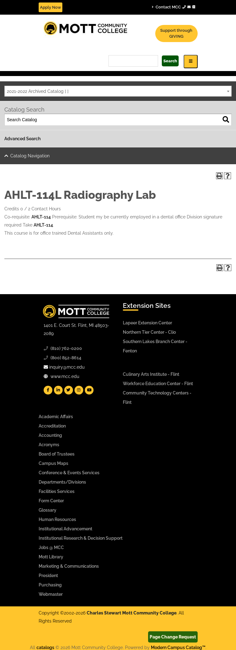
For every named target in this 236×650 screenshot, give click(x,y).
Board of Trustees (57, 454)
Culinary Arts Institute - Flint (151, 374)
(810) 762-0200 (66, 348)
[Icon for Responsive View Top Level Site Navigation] (191, 61)
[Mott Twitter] (68, 390)
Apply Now (50, 7)
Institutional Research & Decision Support (81, 538)
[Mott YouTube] (89, 390)
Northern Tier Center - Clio (149, 332)
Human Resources (57, 519)
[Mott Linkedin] (58, 390)
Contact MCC (173, 7)
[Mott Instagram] (79, 390)
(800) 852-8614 (66, 357)
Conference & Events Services (69, 472)
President (48, 575)
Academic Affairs (56, 416)
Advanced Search (22, 138)
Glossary (47, 510)
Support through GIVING (176, 33)
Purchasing (50, 584)
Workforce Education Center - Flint (158, 383)
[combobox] (118, 91)
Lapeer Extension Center (147, 322)
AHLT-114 (41, 216)
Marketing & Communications (69, 566)
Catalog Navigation (30, 155)
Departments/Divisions (62, 482)
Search (170, 61)
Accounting (50, 435)
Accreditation (52, 425)
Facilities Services (57, 491)
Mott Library (51, 556)
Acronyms (49, 444)
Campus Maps (53, 463)
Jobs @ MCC (51, 547)
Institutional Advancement (65, 528)
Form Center (51, 500)
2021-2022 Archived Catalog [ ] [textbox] (38, 91)
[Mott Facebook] (48, 390)
